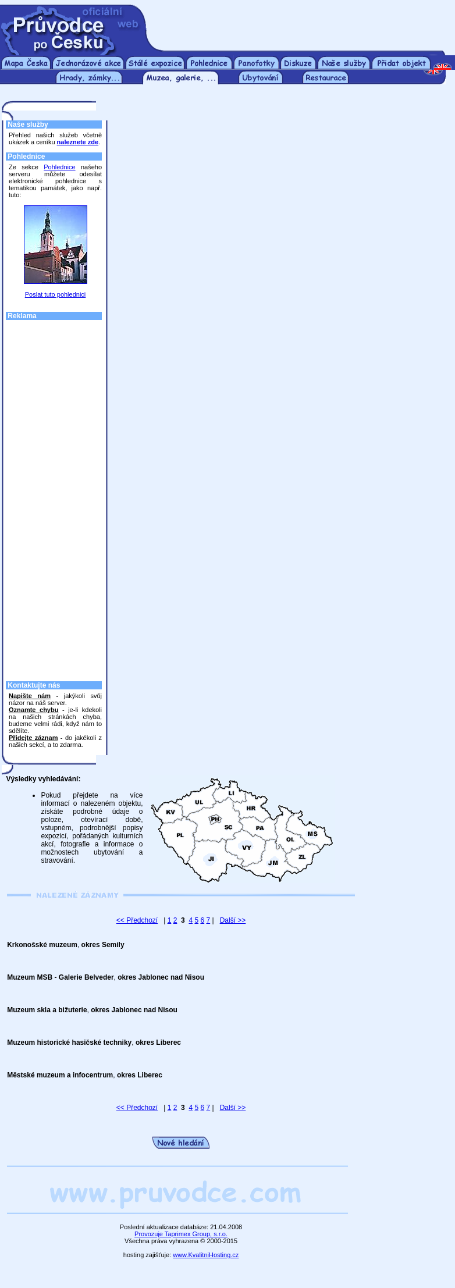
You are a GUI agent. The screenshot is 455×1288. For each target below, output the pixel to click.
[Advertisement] (302, 22)
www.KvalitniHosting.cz (206, 1254)
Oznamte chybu (33, 709)
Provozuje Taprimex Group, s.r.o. (181, 1233)
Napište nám (30, 695)
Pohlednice (59, 166)
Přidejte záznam (33, 737)
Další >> (233, 920)
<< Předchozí (137, 920)
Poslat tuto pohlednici (55, 294)
